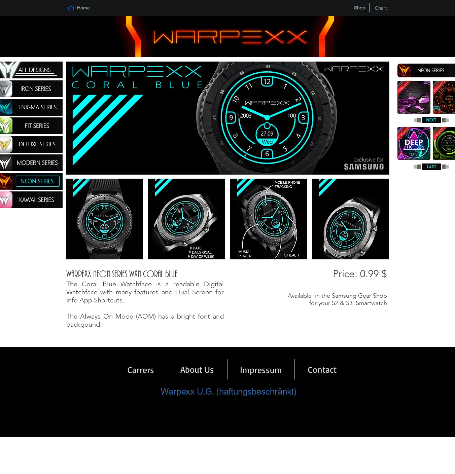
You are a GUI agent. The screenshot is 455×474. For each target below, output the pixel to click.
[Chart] (381, 8)
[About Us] (197, 369)
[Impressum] (261, 370)
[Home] (83, 8)
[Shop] (359, 8)
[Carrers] (141, 370)
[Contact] (322, 369)
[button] (104, 219)
